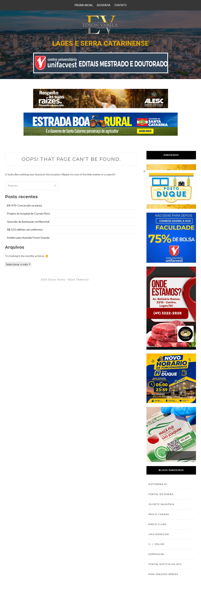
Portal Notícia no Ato (165, 566)
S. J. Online (157, 545)
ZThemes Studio (100, 279)
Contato (120, 5)
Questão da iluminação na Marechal (28, 221)
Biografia (103, 5)
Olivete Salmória (161, 504)
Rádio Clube (158, 525)
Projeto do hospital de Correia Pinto (28, 213)
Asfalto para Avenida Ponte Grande (28, 237)
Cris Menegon (159, 535)
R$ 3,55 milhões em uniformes (25, 229)
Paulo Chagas (159, 515)
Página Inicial (84, 5)
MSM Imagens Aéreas (163, 576)
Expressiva (156, 556)
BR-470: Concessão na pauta (24, 205)
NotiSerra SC (158, 484)
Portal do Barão (161, 494)
